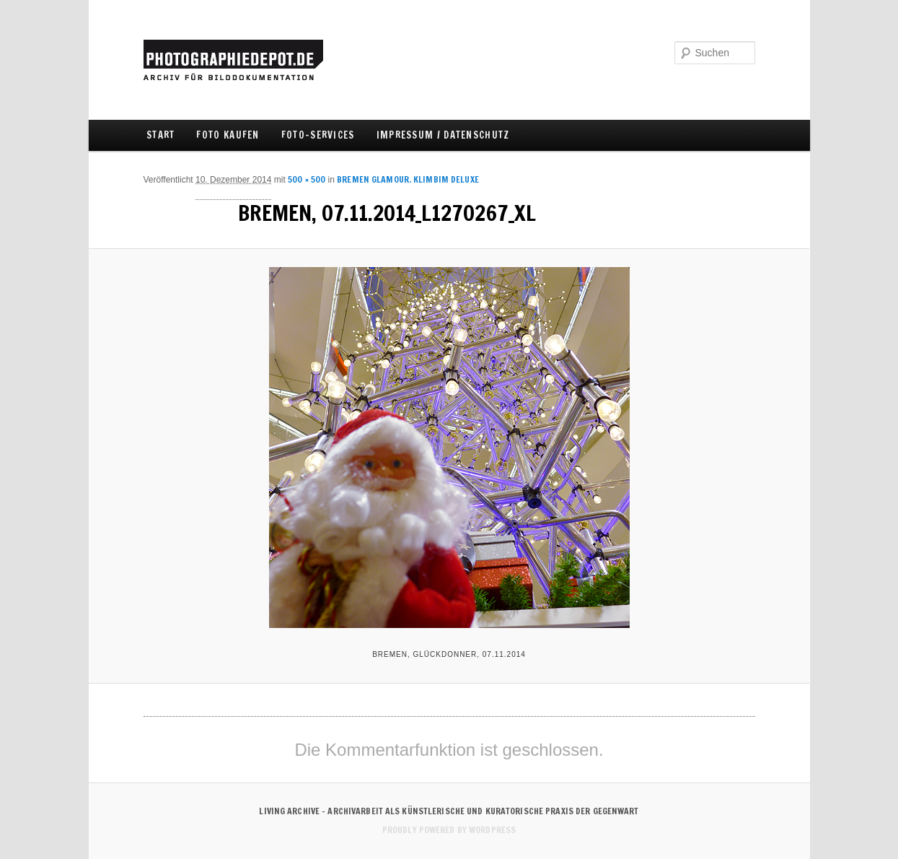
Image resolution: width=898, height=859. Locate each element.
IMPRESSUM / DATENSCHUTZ (443, 134)
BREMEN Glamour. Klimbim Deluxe (408, 179)
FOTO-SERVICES (318, 134)
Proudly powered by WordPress (449, 830)
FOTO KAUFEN (227, 134)
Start (160, 134)
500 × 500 (306, 179)
